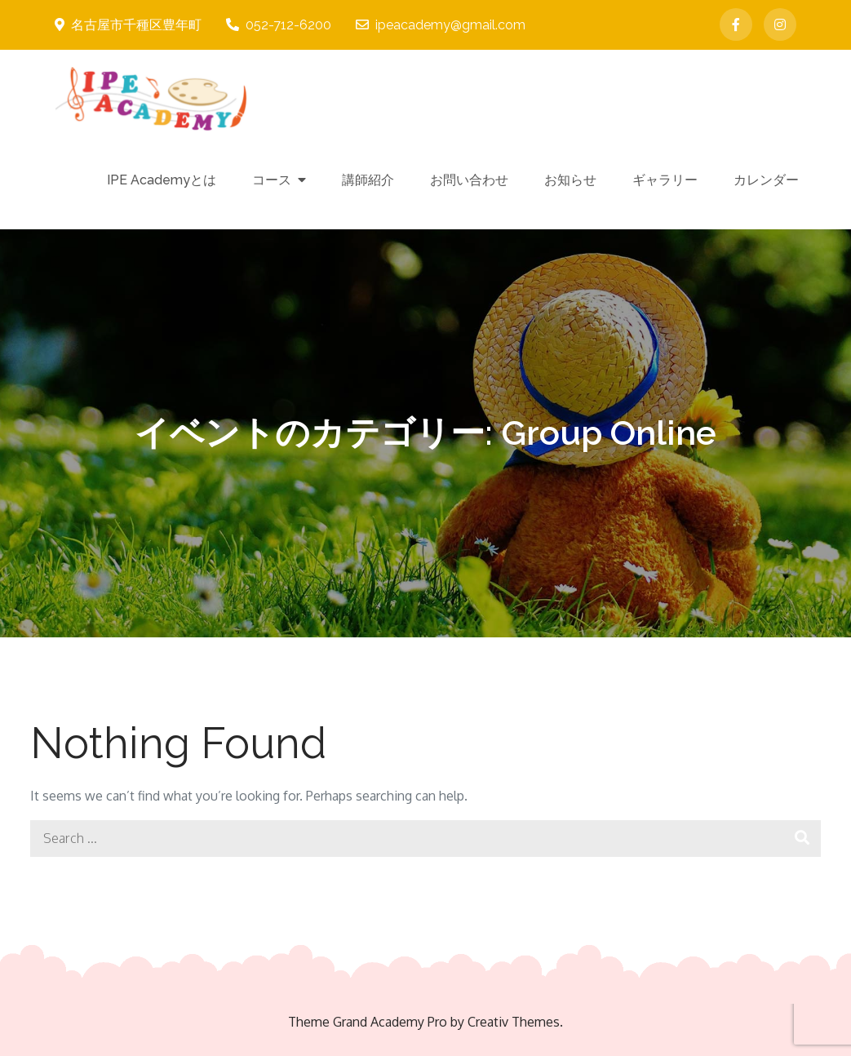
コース (271, 180)
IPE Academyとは (161, 180)
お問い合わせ (469, 180)
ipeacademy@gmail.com (440, 25)
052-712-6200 (278, 25)
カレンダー (766, 180)
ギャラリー (665, 180)
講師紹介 (368, 180)
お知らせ (570, 180)
